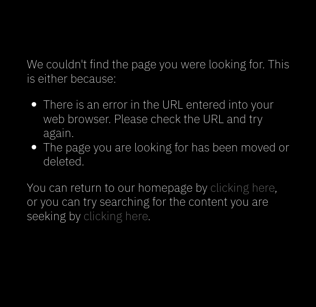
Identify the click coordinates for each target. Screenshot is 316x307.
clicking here (242, 186)
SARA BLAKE (158, 28)
